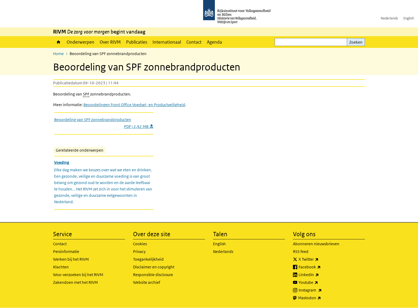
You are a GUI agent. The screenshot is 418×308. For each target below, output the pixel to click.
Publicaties (136, 42)
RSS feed (300, 251)
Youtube (320, 282)
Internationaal (166, 42)
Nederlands (389, 18)
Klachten (61, 266)
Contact (194, 42)
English (408, 18)
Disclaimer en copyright (153, 266)
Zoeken (356, 42)
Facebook (321, 267)
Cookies (140, 243)
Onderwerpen (80, 42)
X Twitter (320, 259)
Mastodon (321, 298)
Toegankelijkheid (148, 259)
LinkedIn (320, 275)
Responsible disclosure (153, 274)
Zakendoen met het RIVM (75, 282)
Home (58, 42)
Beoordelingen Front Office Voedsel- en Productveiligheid (134, 104)
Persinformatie (66, 251)
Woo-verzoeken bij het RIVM (78, 274)
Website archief (146, 282)
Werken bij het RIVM (71, 259)
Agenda (214, 42)
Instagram (322, 290)
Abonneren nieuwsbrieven (316, 243)
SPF (86, 94)
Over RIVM (110, 42)
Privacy (139, 251)
